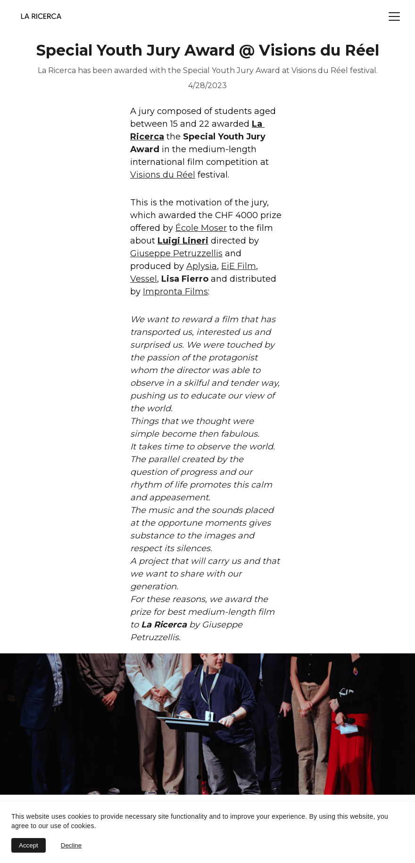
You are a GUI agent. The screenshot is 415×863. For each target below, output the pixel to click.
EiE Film (238, 266)
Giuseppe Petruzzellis (176, 253)
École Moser (201, 228)
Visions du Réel (162, 175)
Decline (71, 845)
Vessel (143, 279)
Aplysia (201, 266)
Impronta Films (175, 291)
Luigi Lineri (183, 241)
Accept (28, 845)
